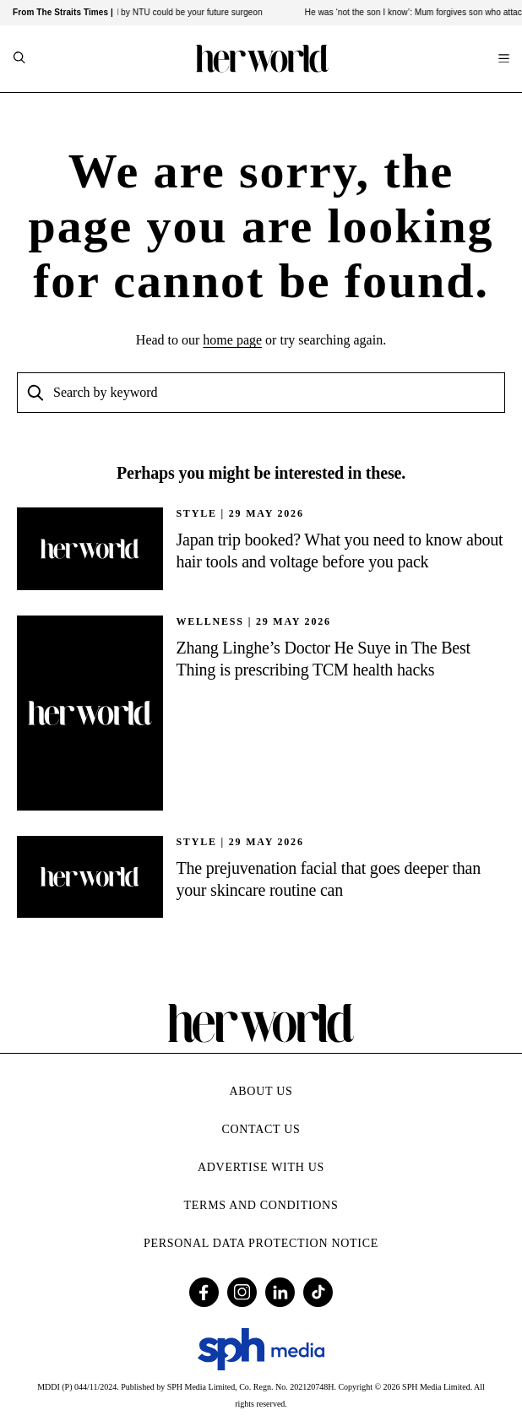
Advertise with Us (261, 1167)
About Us (261, 1091)
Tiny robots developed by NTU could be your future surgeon (153, 12)
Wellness (209, 621)
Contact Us (260, 1129)
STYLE (196, 513)
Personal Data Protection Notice (261, 1243)
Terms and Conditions (261, 1205)
